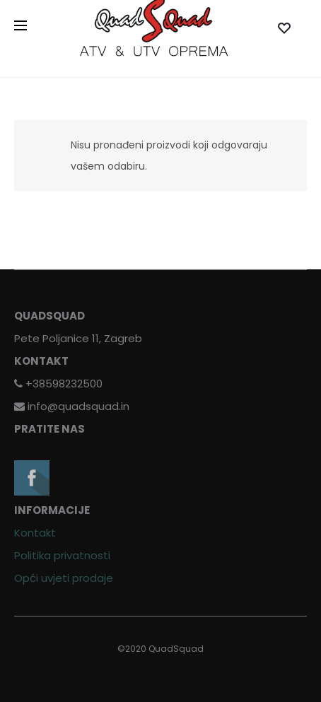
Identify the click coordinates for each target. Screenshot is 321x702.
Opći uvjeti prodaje (63, 578)
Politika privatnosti (62, 555)
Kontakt (35, 532)
